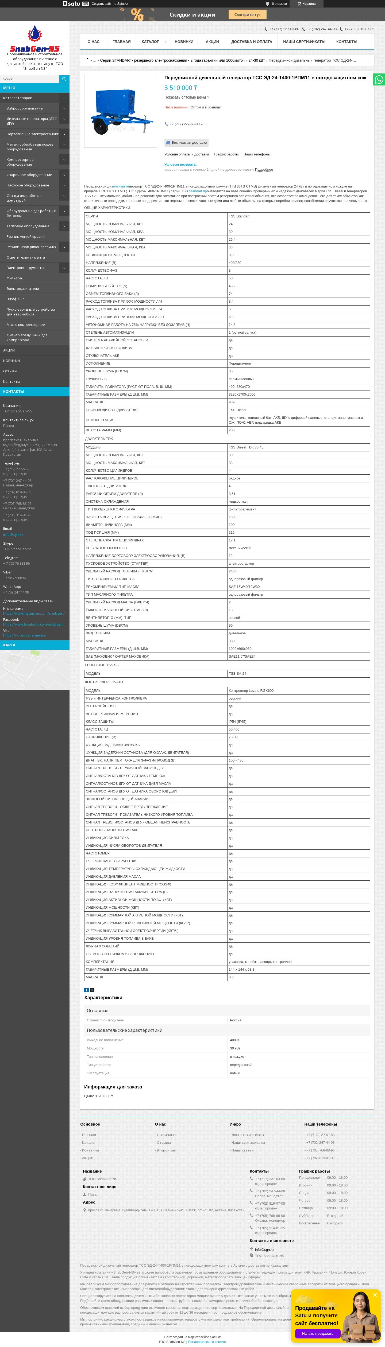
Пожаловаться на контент (207, 1342)
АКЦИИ (9, 350)
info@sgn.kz (13, 534)
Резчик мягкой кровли (26, 236)
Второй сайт (167, 1150)
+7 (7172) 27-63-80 (320, 1134)
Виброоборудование (25, 108)
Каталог (89, 1142)
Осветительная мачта (26, 257)
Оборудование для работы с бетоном (31, 213)
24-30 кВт (256, 60)
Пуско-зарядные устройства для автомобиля (31, 312)
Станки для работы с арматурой (24, 198)
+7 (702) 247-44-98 (320, 1142)
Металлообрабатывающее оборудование (30, 146)
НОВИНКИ (11, 360)
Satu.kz (215, 1337)
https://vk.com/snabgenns (24, 635)
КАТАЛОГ (150, 42)
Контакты (11, 381)
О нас (94, 42)
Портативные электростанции (33, 133)
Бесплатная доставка (189, 142)
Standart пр (197, 191)
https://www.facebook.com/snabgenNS (34, 624)
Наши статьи (243, 1150)
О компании (167, 1134)
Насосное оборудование (28, 185)
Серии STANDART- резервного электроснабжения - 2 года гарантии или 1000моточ (172, 60)
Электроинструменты (25, 267)
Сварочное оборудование (29, 174)
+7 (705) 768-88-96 (320, 1150)
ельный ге (121, 186)
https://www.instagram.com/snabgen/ (34, 613)
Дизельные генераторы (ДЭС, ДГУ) (32, 121)
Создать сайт (101, 4)
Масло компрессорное (26, 324)
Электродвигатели (23, 288)
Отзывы (10, 371)
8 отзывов (279, 4)
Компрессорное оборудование (20, 162)
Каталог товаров (17, 97)
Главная (122, 42)
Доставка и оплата (251, 42)
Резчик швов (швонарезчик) (31, 246)
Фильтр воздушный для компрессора (27, 337)
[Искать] (64, 79)
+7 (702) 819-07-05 (320, 1157)
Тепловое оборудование (28, 226)
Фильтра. (15, 278)
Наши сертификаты (304, 42)
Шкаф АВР (15, 298)
